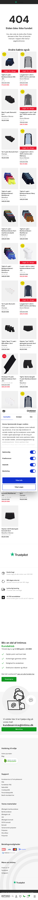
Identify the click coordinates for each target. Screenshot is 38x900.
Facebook (5, 870)
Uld (3, 817)
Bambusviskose (6, 812)
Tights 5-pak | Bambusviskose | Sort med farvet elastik (9, 231)
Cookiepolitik (6, 790)
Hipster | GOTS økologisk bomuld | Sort (10, 530)
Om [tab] (31, 417)
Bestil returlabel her (8, 795)
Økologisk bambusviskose (10, 809)
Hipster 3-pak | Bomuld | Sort (28, 492)
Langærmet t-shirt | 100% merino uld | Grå (27, 76)
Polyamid (4, 836)
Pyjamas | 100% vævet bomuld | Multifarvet (9, 492)
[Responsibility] (24, 896)
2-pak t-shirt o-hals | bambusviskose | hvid (27, 267)
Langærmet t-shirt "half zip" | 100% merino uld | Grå (28, 114)
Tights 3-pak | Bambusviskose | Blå (8, 76)
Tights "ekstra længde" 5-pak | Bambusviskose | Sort (28, 379)
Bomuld (4, 825)
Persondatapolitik (7, 792)
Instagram (5, 873)
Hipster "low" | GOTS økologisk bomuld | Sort (28, 342)
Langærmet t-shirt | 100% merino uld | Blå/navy (26, 154)
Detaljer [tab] (19, 417)
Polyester (4, 830)
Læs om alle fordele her (25, 674)
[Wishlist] (20, 896)
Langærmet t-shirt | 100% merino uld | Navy (28, 305)
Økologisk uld (6, 814)
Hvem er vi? (5, 868)
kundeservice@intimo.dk (18, 725)
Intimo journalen (7, 754)
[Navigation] (34, 896)
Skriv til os (19, 729)
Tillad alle (19, 480)
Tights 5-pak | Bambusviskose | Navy (27, 192)
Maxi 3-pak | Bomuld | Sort (9, 113)
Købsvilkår (5, 787)
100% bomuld (6, 822)
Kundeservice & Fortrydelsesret (12, 779)
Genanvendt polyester (9, 828)
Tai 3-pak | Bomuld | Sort (10, 152)
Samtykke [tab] (6, 417)
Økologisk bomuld (7, 820)
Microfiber (5, 833)
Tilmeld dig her (9, 679)
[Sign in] (16, 896)
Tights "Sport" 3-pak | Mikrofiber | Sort (9, 342)
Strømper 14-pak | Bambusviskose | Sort (9, 378)
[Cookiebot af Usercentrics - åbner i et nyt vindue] (27, 411)
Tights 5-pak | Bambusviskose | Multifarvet (7, 193)
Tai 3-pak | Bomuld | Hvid (8, 305)
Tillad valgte (19, 487)
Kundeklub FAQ (6, 785)
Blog (3, 756)
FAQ (3, 782)
